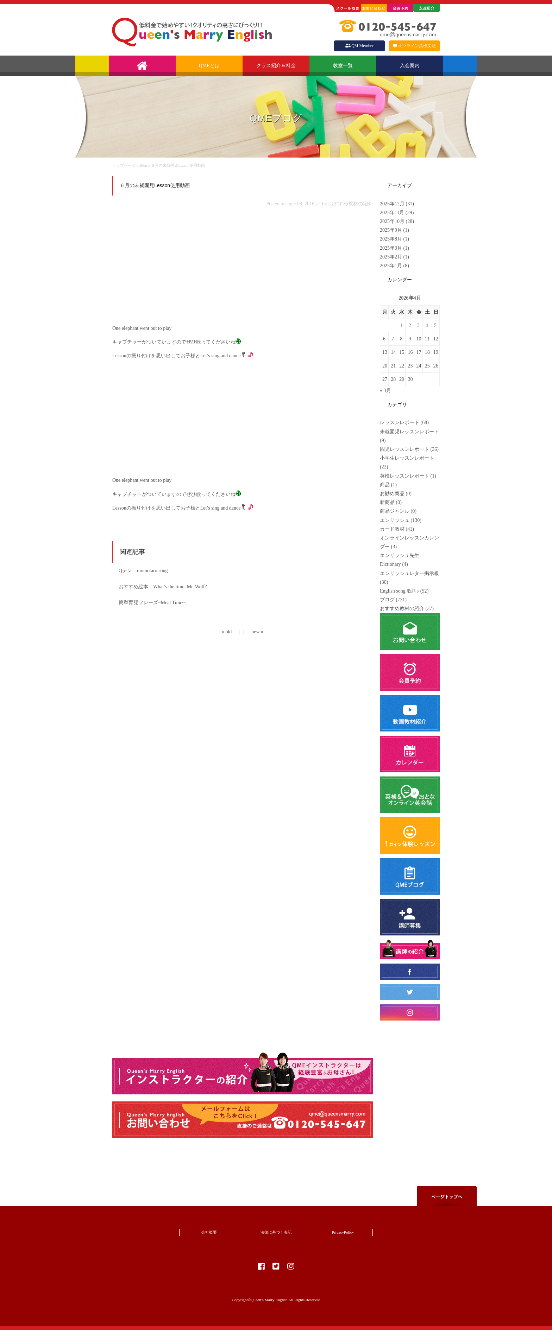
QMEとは (209, 65)
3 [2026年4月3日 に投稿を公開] (418, 325)
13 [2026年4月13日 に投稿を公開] (384, 352)
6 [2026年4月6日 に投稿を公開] (384, 338)
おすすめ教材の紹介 (402, 608)
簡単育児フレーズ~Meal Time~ (152, 602)
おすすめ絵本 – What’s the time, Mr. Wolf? (163, 586)
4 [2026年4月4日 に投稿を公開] (427, 325)
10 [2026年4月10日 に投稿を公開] (418, 338)
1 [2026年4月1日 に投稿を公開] (401, 325)
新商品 (387, 502)
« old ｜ (232, 631)
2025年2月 (391, 257)
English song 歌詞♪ (399, 591)
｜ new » (252, 631)
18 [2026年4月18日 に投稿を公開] (427, 352)
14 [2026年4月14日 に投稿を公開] (393, 352)
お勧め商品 (392, 493)
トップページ (124, 165)
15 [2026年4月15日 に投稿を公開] (401, 352)
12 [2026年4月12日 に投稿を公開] (435, 338)
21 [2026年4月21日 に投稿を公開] (393, 366)
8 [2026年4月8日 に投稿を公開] (401, 338)
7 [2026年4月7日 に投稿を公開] (392, 338)
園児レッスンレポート (404, 449)
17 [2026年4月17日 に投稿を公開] (418, 352)
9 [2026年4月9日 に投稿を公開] (409, 338)
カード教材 (392, 529)
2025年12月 (393, 203)
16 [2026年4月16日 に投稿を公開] (410, 352)
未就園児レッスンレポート (409, 431)
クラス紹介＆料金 (276, 65)
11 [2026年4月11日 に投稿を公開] (427, 338)
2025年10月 (393, 221)
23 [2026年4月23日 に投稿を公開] (410, 366)
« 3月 (385, 390)
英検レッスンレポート (404, 476)
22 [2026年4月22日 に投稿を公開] (401, 366)
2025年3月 (391, 248)
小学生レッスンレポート (407, 458)
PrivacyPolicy (343, 1232)
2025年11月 (393, 212)
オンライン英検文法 (414, 45)
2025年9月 (391, 230)
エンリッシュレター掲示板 (409, 573)
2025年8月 (391, 239)
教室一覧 (343, 65)
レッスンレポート (399, 422)
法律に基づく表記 (276, 1232)
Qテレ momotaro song (143, 570)
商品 (385, 484)
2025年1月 (391, 265)
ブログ (387, 599)
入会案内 (410, 65)
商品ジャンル (394, 511)
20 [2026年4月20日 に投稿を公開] (384, 366)
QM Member (359, 45)
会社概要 (209, 1232)
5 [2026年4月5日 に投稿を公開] (435, 325)
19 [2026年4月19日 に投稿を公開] (435, 352)
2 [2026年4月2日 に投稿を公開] (409, 325)
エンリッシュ (394, 520)
